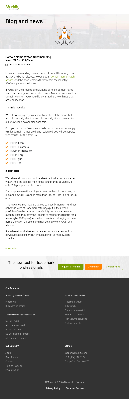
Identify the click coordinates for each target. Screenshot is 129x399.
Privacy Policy (53, 388)
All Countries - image (15, 338)
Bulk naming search (15, 306)
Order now (93, 266)
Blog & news (11, 357)
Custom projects (72, 323)
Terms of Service (75, 388)
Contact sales (113, 266)
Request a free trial (70, 266)
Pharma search (13, 329)
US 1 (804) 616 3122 (74, 357)
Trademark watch (73, 301)
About (8, 353)
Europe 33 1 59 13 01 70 (76, 361)
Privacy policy (12, 370)
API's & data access (74, 314)
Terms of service (13, 365)
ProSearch (10, 301)
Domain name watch (74, 310)
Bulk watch (70, 306)
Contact (9, 361)
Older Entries (11, 248)
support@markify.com (75, 353)
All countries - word (15, 325)
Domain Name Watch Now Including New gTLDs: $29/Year (28, 58)
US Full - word (12, 321)
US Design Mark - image (17, 333)
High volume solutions (75, 318)
